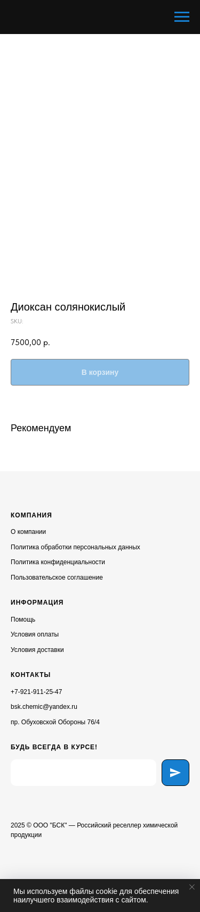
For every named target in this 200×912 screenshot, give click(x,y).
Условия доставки (37, 650)
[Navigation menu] (181, 17)
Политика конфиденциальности (58, 562)
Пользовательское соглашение (57, 577)
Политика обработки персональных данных (75, 547)
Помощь (23, 619)
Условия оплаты (35, 634)
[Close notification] (192, 887)
